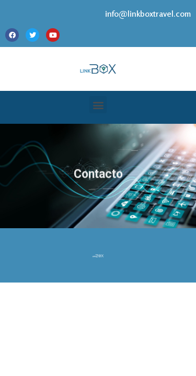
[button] (98, 104)
